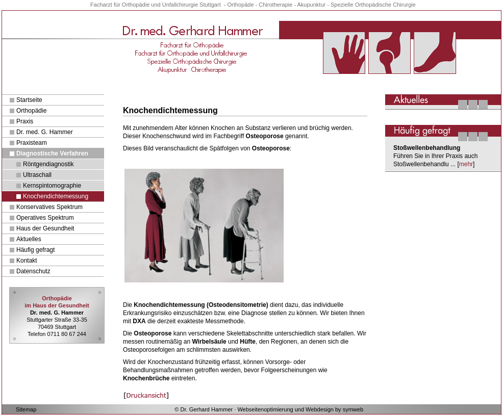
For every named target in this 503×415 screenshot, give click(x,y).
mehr (466, 164)
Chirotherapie (275, 5)
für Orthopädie (132, 5)
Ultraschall (37, 174)
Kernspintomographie (52, 185)
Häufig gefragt (35, 249)
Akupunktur (311, 5)
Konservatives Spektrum (49, 207)
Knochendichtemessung (55, 196)
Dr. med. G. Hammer (44, 132)
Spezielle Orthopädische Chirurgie (373, 5)
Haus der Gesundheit (45, 228)
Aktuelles (28, 239)
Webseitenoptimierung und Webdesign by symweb (300, 409)
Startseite (29, 99)
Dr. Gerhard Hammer (207, 409)
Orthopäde (241, 5)
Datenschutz (33, 271)
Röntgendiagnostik (48, 164)
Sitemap (26, 409)
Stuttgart (210, 5)
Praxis (24, 121)
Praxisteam (31, 142)
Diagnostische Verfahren (52, 153)
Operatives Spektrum (45, 217)
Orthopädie (31, 110)
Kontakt (26, 260)
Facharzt (101, 5)
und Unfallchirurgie (174, 5)
